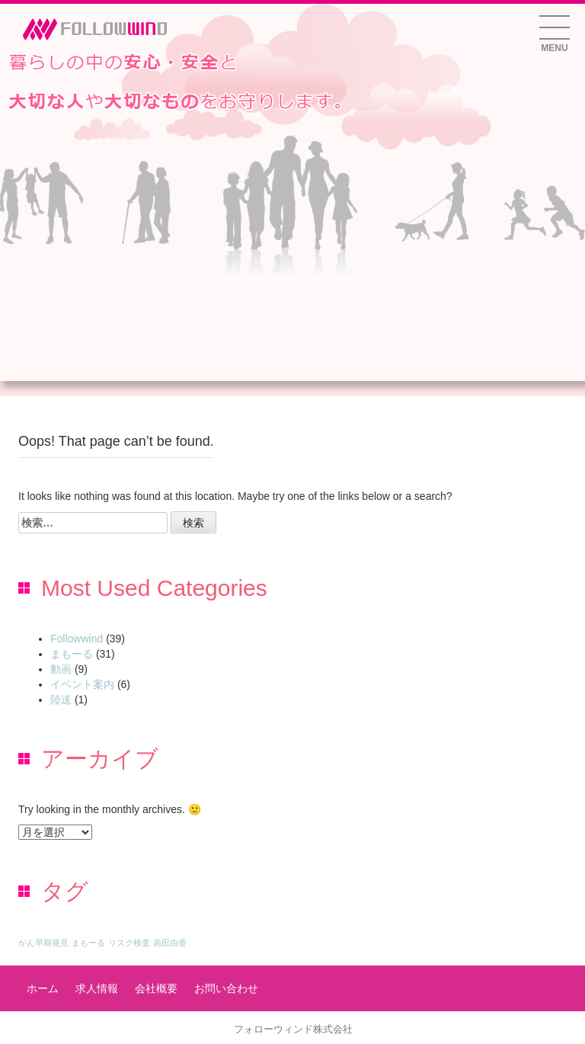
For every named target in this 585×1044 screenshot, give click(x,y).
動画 (61, 669)
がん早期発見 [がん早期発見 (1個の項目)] (43, 942)
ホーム (43, 988)
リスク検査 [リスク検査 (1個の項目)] (129, 942)
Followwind (76, 638)
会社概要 (156, 988)
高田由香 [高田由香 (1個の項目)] (170, 942)
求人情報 (96, 988)
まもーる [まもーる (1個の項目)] (88, 942)
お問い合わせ (226, 988)
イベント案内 (82, 684)
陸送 (61, 699)
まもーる (71, 654)
